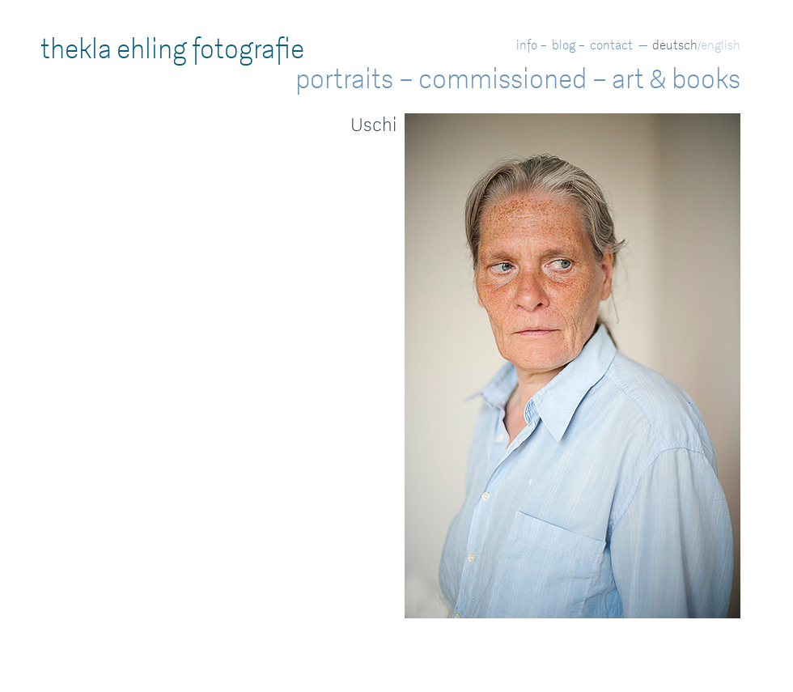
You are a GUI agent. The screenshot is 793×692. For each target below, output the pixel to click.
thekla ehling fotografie (172, 49)
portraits (344, 79)
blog (563, 45)
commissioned (502, 79)
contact (611, 45)
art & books (676, 79)
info (526, 45)
